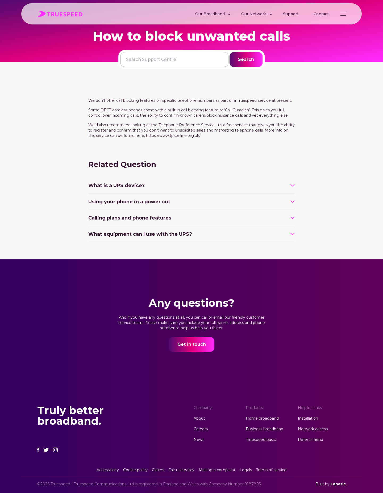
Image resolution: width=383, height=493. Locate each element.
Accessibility (108, 469)
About (199, 418)
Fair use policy (181, 469)
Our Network (254, 13)
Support (291, 13)
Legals (246, 469)
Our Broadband (210, 13)
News (199, 439)
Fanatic (338, 484)
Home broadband (262, 418)
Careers (201, 429)
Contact (321, 13)
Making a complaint (217, 469)
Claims (158, 469)
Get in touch (191, 344)
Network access (313, 429)
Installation (308, 418)
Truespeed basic (261, 439)
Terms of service (271, 469)
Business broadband (264, 429)
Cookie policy (135, 469)
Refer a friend (310, 439)
